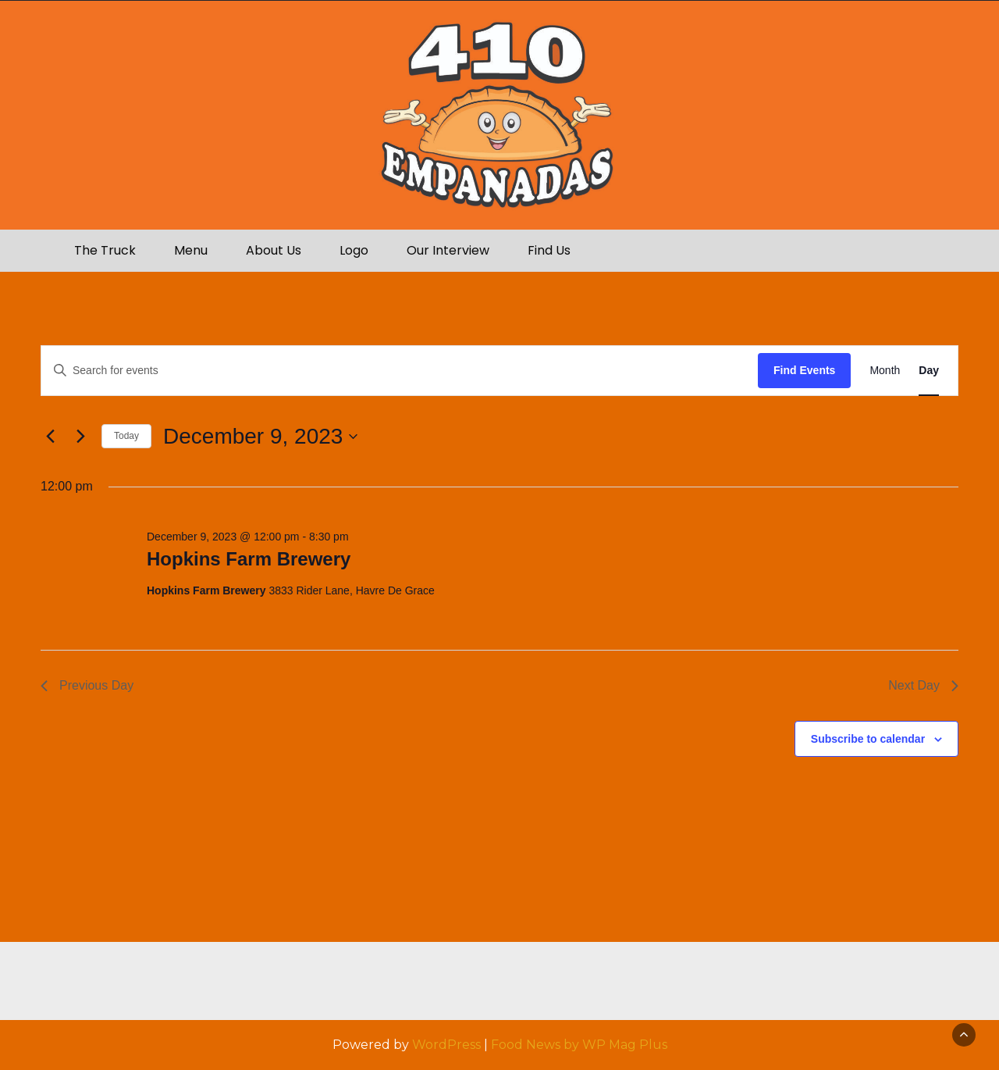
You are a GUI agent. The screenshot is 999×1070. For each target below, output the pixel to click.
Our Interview (448, 250)
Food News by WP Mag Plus (579, 1044)
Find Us (549, 250)
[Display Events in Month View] (884, 370)
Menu (191, 250)
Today (126, 435)
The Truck (105, 250)
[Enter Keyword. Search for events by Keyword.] (399, 370)
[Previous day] (50, 436)
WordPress (446, 1044)
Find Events (804, 370)
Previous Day (87, 685)
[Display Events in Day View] (929, 370)
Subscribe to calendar (868, 739)
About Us (273, 250)
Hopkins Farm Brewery (248, 558)
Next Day (923, 685)
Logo (354, 250)
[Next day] (80, 436)
